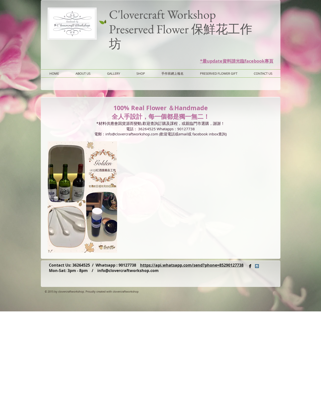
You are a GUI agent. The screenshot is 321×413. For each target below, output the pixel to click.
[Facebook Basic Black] (250, 266)
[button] (82, 197)
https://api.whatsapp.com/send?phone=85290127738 (192, 265)
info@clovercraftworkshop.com (128, 270)
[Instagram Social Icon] (257, 266)
